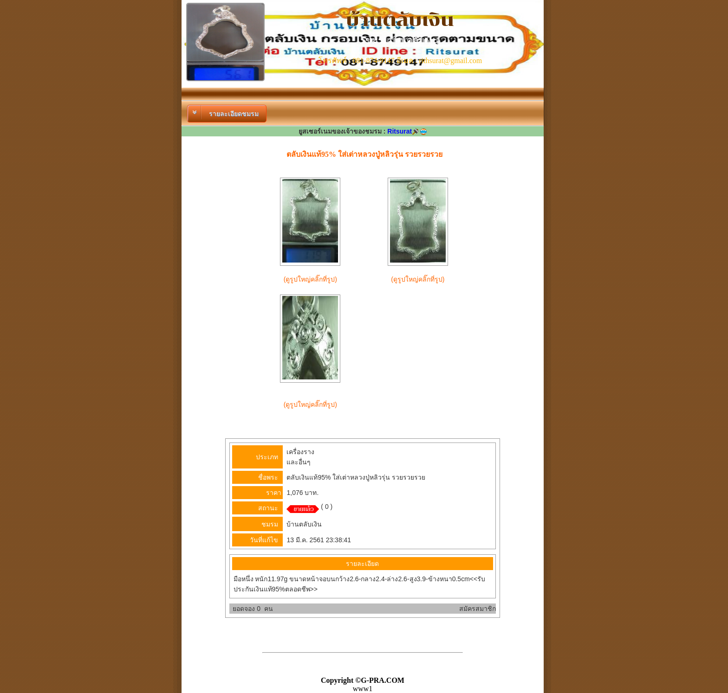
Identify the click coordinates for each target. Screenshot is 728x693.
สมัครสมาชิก (477, 608)
